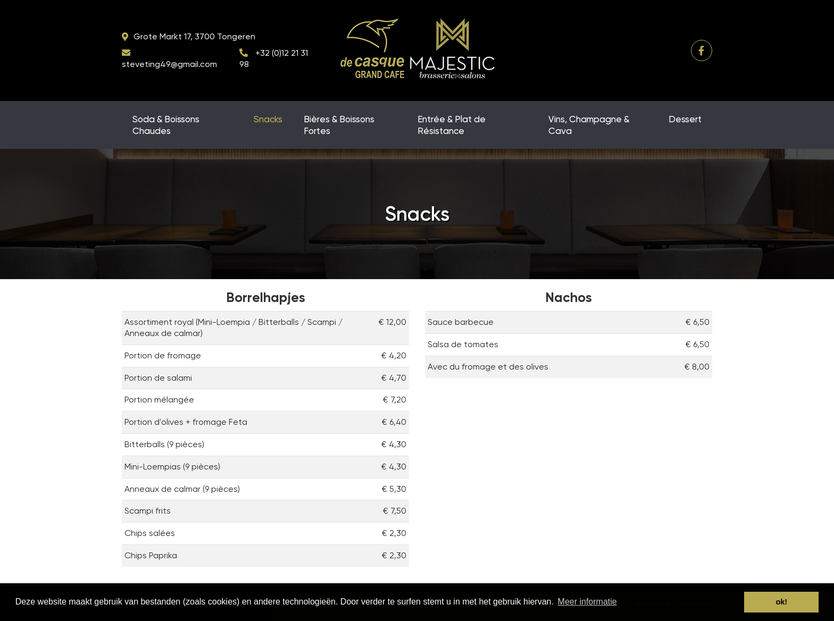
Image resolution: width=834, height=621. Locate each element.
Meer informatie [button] (587, 601)
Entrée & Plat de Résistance (452, 125)
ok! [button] (781, 602)
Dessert (685, 119)
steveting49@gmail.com (169, 64)
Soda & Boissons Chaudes (165, 125)
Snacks (268, 119)
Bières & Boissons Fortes (339, 125)
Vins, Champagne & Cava (588, 125)
